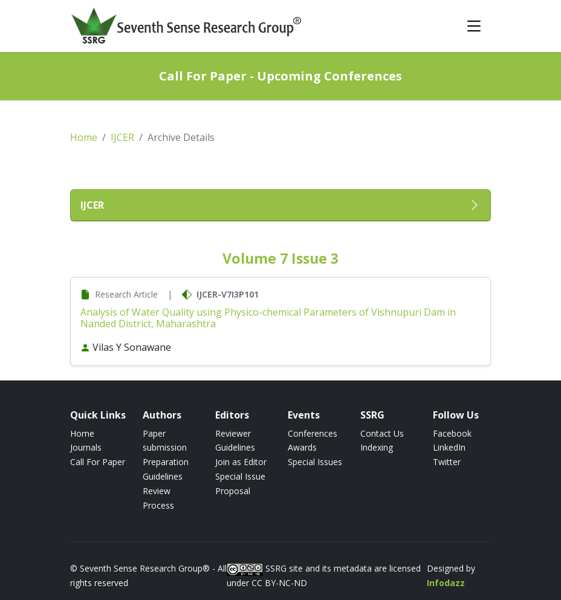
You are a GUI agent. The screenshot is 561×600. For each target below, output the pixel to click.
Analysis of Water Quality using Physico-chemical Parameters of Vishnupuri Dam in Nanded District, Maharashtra (268, 317)
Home (83, 137)
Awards (302, 447)
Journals (86, 447)
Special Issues (315, 462)
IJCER (122, 137)
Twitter (447, 462)
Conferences (312, 433)
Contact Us (382, 433)
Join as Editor (241, 462)
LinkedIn (449, 447)
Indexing (376, 447)
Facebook (452, 433)
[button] (280, 205)
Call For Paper (97, 462)
